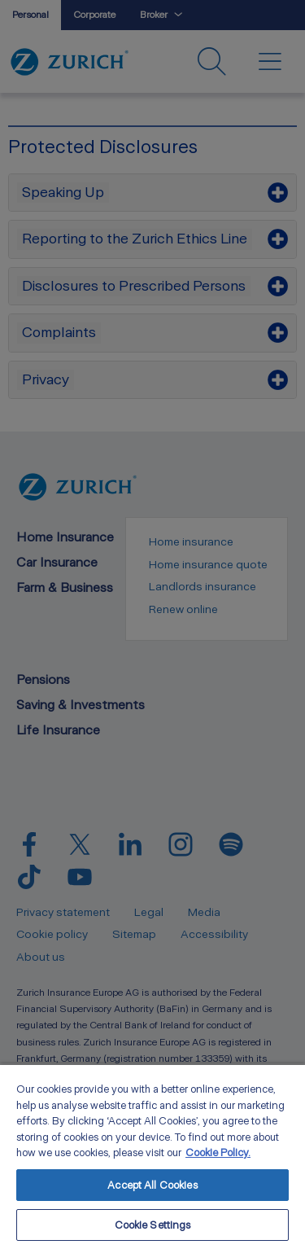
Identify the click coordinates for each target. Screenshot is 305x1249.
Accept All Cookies (152, 1185)
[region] (152, 1156)
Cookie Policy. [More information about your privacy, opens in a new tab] (218, 1152)
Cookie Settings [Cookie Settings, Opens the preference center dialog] (153, 1225)
